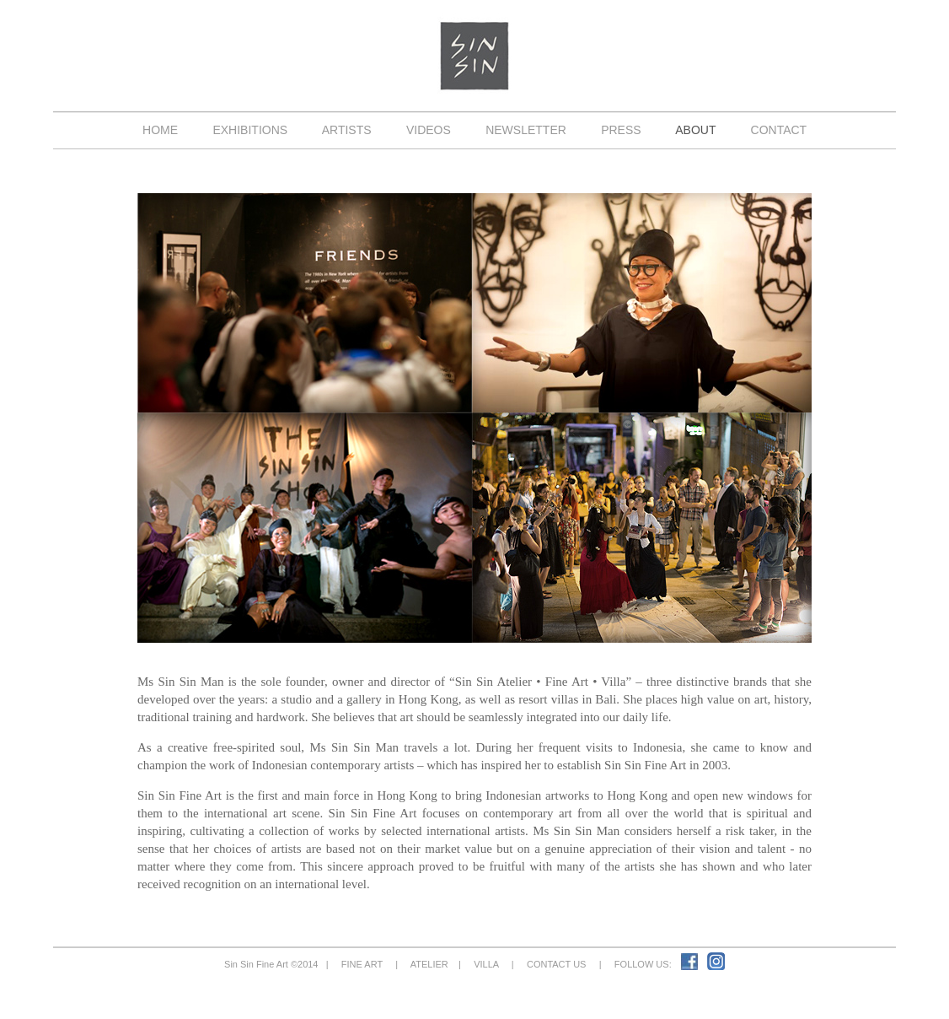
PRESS (620, 130)
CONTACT (778, 130)
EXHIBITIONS (250, 130)
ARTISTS (347, 130)
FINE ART (362, 964)
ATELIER (429, 964)
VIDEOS (428, 130)
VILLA (486, 964)
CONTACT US (557, 964)
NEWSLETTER (525, 130)
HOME (160, 130)
